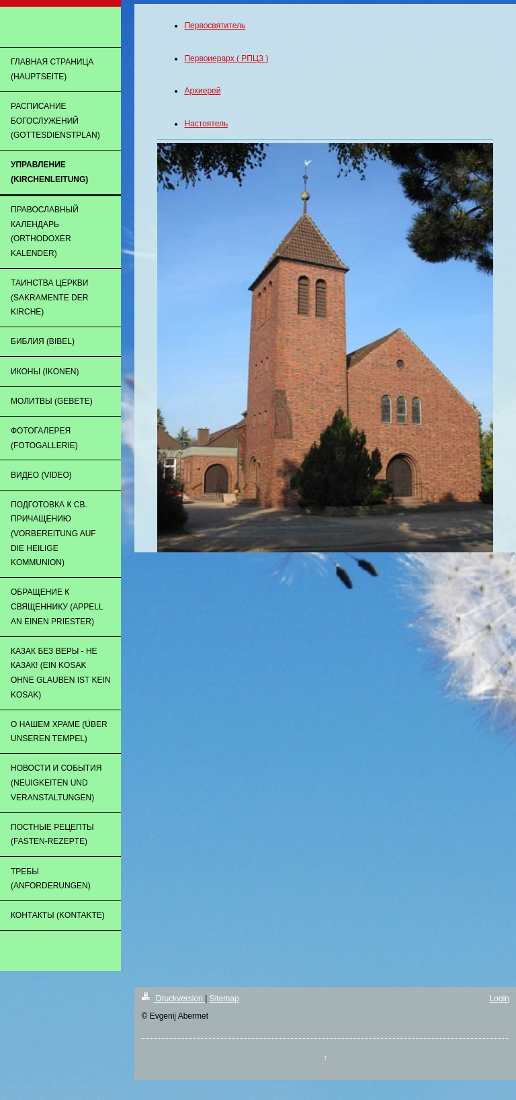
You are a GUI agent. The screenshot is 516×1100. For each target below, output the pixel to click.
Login (499, 998)
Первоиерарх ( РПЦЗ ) (226, 58)
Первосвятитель (214, 25)
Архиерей (202, 90)
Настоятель (206, 123)
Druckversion (173, 998)
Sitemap (224, 998)
